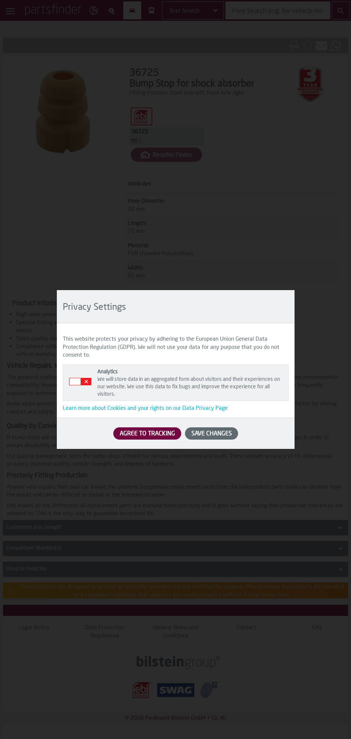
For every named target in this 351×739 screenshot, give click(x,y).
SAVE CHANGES (211, 433)
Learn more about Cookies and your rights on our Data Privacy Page (145, 407)
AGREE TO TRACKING (147, 433)
